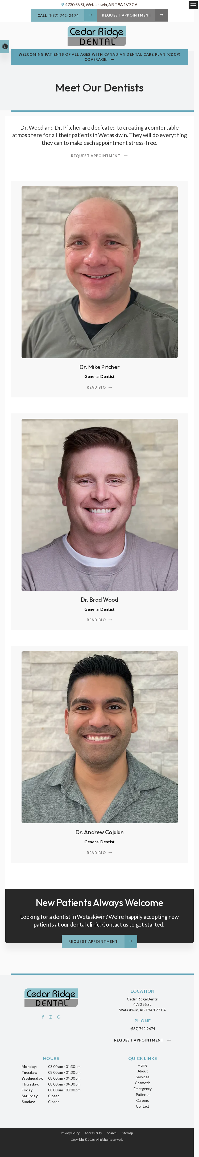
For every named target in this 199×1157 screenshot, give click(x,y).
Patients (143, 1093)
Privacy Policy (70, 1132)
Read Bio (96, 387)
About (143, 1070)
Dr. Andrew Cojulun (99, 832)
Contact (143, 1105)
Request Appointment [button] (127, 16)
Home (142, 1064)
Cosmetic (142, 1082)
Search (112, 1132)
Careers (142, 1099)
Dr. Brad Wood (99, 599)
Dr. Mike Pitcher (99, 367)
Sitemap (127, 1132)
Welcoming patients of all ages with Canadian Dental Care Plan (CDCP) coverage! (99, 57)
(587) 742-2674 (142, 1028)
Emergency (143, 1088)
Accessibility (93, 1132)
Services (142, 1076)
